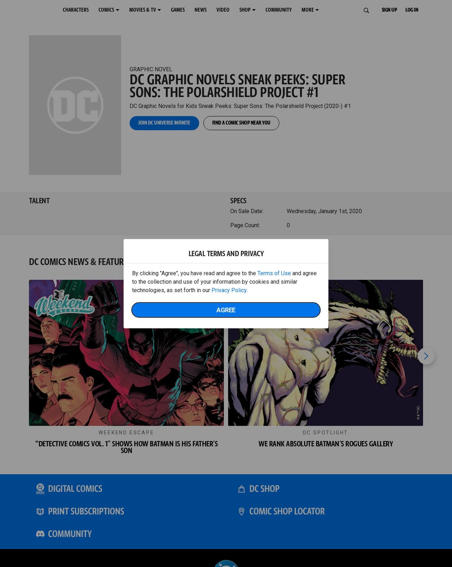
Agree (226, 309)
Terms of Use (274, 273)
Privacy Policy (229, 289)
